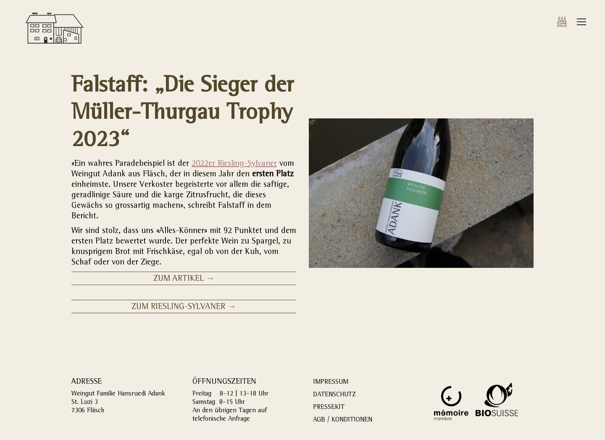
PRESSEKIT (329, 407)
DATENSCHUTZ (334, 395)
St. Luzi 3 (84, 402)
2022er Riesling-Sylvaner (234, 164)
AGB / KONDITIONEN (342, 420)
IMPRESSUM (330, 382)
